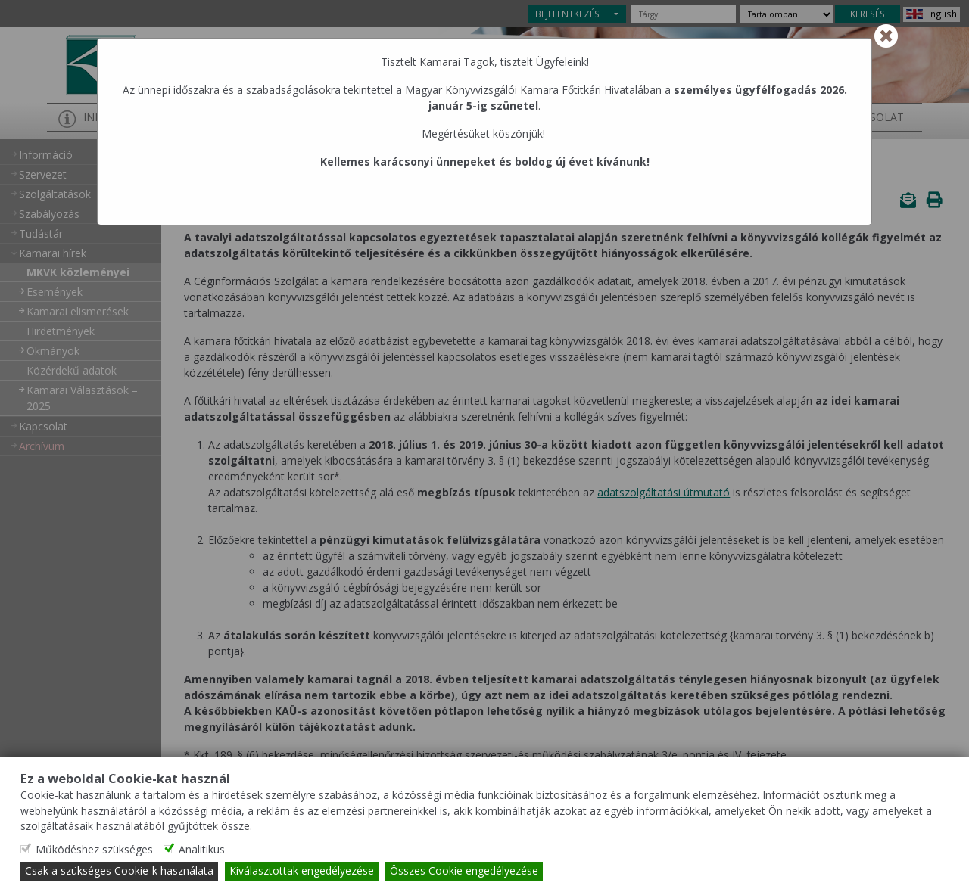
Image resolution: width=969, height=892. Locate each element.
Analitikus (202, 850)
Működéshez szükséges (94, 850)
